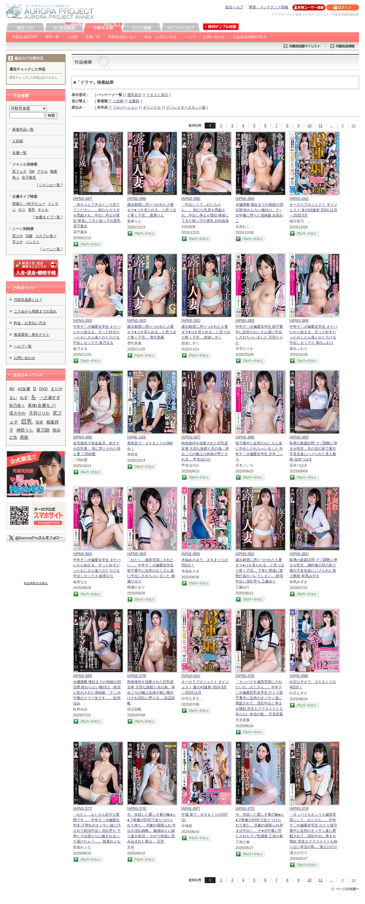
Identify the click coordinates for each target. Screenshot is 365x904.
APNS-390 (244, 321)
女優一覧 (93, 37)
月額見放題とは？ (122, 37)
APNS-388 (82, 437)
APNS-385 (299, 437)
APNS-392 (136, 321)
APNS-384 (82, 554)
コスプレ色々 (46, 236)
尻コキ (17, 236)
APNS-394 (244, 199)
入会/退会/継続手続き (249, 37)
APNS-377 (82, 808)
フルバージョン (125, 107)
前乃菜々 (17, 405)
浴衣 (39, 422)
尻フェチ (19, 171)
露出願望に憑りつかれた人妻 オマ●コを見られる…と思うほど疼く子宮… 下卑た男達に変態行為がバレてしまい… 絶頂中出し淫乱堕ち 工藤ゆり (259, 570)
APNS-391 (190, 321)
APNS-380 (82, 676)
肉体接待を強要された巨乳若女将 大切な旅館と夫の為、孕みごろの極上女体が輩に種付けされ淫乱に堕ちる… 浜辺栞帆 (151, 692)
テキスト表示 (157, 95)
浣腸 (29, 236)
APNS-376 (136, 808)
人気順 (72, 37)
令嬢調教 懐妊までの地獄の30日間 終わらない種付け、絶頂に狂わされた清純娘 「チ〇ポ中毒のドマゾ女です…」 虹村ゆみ (97, 692)
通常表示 (134, 95)
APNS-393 (82, 321)
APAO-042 (299, 199)
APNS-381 (299, 554)
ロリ (21, 210)
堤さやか (17, 413)
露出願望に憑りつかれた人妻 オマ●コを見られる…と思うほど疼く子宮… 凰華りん (151, 210)
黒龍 (24, 437)
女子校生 (29, 177)
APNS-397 (82, 199)
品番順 (134, 101)
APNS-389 (299, 321)
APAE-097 (190, 808)
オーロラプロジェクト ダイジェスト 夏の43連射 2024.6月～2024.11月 (205, 687)
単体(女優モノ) (42, 405)
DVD (43, 389)
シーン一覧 (51, 249)
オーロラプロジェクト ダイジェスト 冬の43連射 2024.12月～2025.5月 (313, 210)
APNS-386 (244, 437)
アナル (42, 171)
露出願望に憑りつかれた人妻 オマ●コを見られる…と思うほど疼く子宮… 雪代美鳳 (151, 331)
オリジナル (152, 107)
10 (309, 125)
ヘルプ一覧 (23, 346)
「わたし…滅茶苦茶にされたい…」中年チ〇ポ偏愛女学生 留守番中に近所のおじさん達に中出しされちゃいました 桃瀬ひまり (151, 570)
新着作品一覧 (23, 129)
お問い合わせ (214, 37)
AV (12, 388)
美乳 (31, 210)
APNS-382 (244, 554)
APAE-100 (136, 437)
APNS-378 (244, 676)
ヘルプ (190, 37)
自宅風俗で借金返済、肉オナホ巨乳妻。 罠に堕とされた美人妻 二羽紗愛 (97, 448)
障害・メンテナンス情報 (268, 7)
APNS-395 (190, 199)
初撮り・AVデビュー (28, 204)
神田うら (24, 430)
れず (24, 397)
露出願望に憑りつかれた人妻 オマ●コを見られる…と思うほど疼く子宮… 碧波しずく (205, 331)
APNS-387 (190, 437)
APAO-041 (190, 676)
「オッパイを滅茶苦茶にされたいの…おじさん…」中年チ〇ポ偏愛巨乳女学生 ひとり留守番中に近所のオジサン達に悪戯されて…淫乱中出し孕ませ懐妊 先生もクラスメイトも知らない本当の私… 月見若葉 (259, 698)
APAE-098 (299, 676)
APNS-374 (299, 808)
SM (31, 171)
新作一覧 (52, 37)
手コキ (17, 242)
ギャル (43, 210)
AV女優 (24, 389)
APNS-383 (136, 554)
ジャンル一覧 (49, 185)
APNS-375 (244, 808)
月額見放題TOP (24, 37)
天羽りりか (39, 413)
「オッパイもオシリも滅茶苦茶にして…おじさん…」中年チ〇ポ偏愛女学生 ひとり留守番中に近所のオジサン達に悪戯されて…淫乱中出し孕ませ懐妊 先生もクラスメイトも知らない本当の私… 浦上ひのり (313, 830)
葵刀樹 (43, 429)
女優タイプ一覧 (47, 217)
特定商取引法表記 (36, 583)
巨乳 (27, 421)
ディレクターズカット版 (186, 107)
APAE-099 (190, 554)
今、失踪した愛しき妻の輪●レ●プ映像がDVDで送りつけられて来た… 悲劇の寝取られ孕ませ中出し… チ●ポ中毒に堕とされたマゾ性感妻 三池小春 (259, 825)
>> (354, 125)
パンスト (32, 242)
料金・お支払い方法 (160, 37)
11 (320, 125)
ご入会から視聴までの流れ (35, 311)
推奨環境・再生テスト (32, 335)
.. (332, 125)
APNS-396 (136, 199)
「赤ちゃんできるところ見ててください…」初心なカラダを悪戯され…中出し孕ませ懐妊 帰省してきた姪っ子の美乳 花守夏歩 (97, 215)
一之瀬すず (49, 397)
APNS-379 (136, 676)
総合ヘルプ (234, 7)
